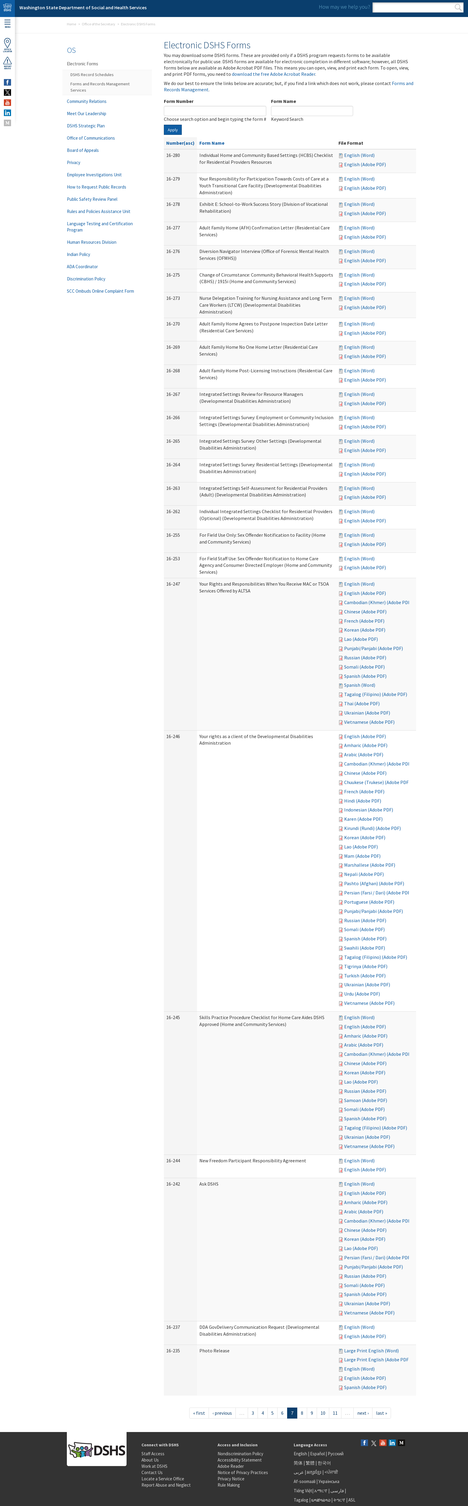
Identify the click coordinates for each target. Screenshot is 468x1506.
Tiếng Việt (303, 1490)
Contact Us (152, 1472)
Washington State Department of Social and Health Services (83, 7)
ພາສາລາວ (320, 1500)
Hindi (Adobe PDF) (362, 801)
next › (363, 1413)
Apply (173, 129)
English (301, 1453)
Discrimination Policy (86, 279)
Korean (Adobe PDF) (364, 630)
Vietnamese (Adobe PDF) (369, 722)
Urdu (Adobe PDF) (362, 994)
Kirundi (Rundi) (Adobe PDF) (372, 828)
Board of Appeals (83, 150)
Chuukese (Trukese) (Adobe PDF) (377, 782)
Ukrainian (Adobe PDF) (367, 713)
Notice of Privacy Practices (243, 1472)
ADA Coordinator (82, 266)
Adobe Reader (231, 1466)
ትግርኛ (339, 1500)
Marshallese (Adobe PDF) (369, 865)
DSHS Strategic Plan (86, 126)
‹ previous (222, 1413)
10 (323, 1413)
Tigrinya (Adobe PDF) (365, 966)
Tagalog (301, 1500)
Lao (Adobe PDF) (361, 639)
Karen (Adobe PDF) (363, 819)
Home (71, 24)
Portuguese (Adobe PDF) (369, 902)
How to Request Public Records (96, 187)
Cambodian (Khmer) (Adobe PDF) (378, 602)
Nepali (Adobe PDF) (364, 874)
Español (317, 1453)
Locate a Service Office (162, 1479)
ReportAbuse (7, 63)
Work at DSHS (154, 1466)
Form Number (178, 101)
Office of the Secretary (98, 24)
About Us (150, 1460)
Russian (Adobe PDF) (365, 658)
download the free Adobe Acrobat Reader (273, 74)
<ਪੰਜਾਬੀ (331, 1472)
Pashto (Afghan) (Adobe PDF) (374, 883)
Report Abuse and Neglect (166, 1485)
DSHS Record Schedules (92, 74)
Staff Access (152, 1453)
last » (381, 1413)
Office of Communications (91, 138)
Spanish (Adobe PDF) (365, 676)
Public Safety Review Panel (92, 199)
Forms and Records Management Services (100, 87)
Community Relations (87, 101)
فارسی (337, 1490)
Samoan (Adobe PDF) (365, 1100)
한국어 (324, 1463)
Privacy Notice (231, 1479)
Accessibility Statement (240, 1460)
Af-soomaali (304, 1481)
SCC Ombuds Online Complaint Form (100, 291)
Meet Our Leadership (86, 113)
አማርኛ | (322, 1490)
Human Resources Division (91, 242)
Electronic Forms (82, 64)
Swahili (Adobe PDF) (364, 948)
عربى (299, 1472)
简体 (298, 1463)
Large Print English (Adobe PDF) (377, 1360)
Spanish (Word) (359, 685)
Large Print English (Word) (371, 1351)
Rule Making (229, 1485)
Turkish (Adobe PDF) (365, 976)
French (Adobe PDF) (364, 621)
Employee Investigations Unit (94, 175)
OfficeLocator (7, 45)
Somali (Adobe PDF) (364, 667)
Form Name (283, 101)
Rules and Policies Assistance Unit (98, 211)
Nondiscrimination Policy (240, 1453)
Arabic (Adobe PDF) (363, 754)
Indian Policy (78, 254)
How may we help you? (344, 7)
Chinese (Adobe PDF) (365, 612)
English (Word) (359, 155)
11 (335, 1413)
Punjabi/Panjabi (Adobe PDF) (373, 648)
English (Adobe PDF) (365, 164)
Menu (7, 24)
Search (458, 7)
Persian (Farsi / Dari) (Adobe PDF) (378, 893)
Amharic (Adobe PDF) (365, 745)
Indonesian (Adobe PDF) (368, 810)
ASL (351, 1500)
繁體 (310, 1463)
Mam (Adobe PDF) (362, 856)
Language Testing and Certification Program (100, 227)
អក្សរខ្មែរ (314, 1472)
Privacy (73, 162)
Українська (328, 1481)
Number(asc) (180, 143)
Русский (336, 1453)
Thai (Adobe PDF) (362, 703)
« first (199, 1413)
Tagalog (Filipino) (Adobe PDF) (375, 694)
